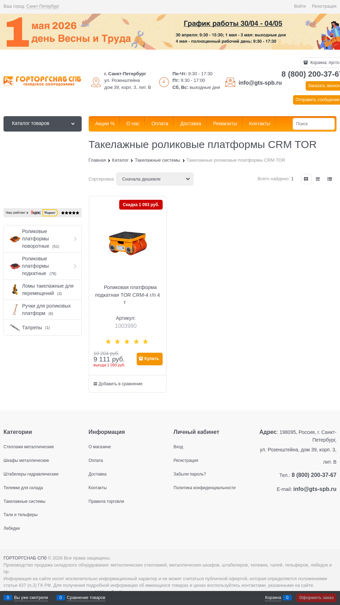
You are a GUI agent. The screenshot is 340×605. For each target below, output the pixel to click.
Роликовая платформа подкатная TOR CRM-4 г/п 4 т (127, 294)
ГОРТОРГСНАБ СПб (25, 558)
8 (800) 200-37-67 (314, 475)
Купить (151, 358)
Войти (300, 6)
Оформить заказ (316, 597)
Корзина (273, 597)
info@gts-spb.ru (260, 83)
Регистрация (324, 6)
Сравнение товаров (86, 597)
